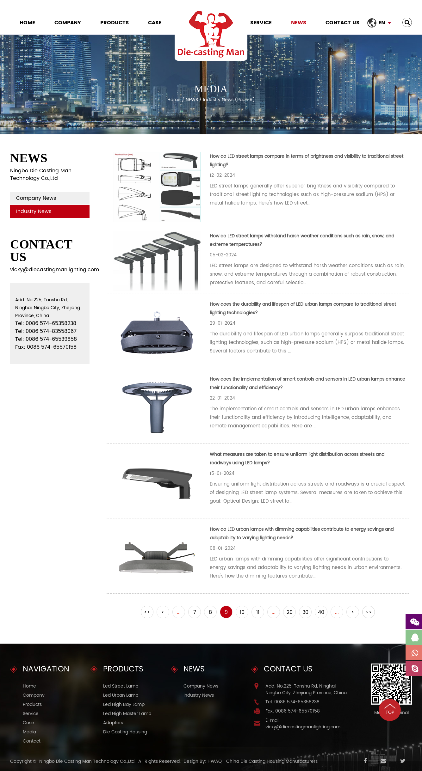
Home (27, 23)
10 (242, 612)
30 (305, 612)
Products (114, 23)
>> (368, 612)
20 (290, 612)
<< (147, 612)
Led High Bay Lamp (124, 704)
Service (261, 23)
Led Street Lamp (120, 686)
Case (154, 23)
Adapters (113, 722)
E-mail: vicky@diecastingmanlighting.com (302, 723)
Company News (36, 198)
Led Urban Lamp (120, 695)
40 (321, 612)
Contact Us (342, 23)
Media (29, 732)
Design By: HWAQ (202, 761)
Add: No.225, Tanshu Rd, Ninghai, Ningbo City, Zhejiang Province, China (306, 689)
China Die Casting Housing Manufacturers (272, 761)
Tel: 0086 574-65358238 (292, 702)
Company (67, 23)
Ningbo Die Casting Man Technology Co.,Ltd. (87, 761)
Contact (31, 741)
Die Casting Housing (125, 732)
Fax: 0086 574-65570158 (292, 711)
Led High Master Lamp (127, 713)
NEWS (298, 23)
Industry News (33, 211)
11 (257, 612)
